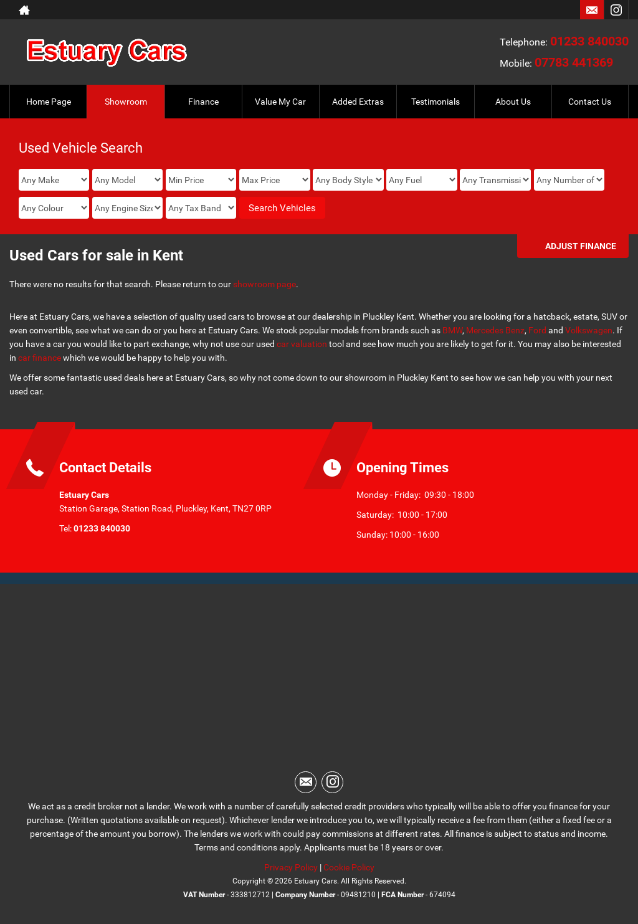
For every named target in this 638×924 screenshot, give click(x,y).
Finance (203, 102)
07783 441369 (574, 62)
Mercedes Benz (495, 330)
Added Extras (358, 102)
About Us (513, 102)
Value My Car (280, 102)
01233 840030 (589, 41)
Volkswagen (588, 330)
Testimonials (435, 102)
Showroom (126, 102)
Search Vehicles (282, 208)
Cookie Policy (348, 867)
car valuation (302, 344)
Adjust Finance (580, 246)
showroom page (264, 284)
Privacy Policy (291, 867)
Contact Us (589, 102)
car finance (39, 358)
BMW (452, 330)
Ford (537, 330)
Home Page (48, 102)
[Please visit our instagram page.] (616, 10)
